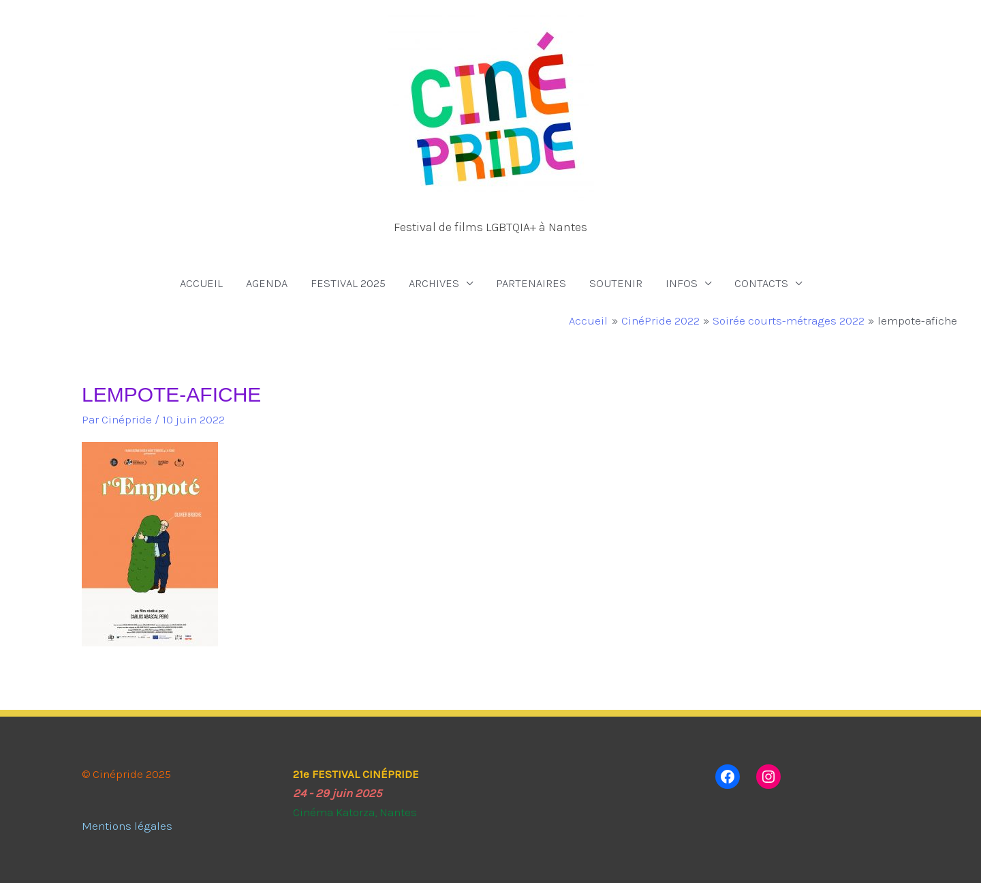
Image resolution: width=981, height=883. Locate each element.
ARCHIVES (434, 283)
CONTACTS (761, 283)
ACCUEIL (201, 283)
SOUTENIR (615, 283)
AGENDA (266, 283)
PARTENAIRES (531, 283)
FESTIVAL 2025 (348, 283)
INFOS (682, 283)
